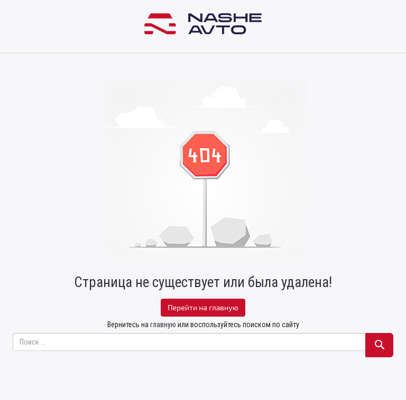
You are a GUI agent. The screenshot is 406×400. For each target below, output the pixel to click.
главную (163, 324)
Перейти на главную (203, 307)
